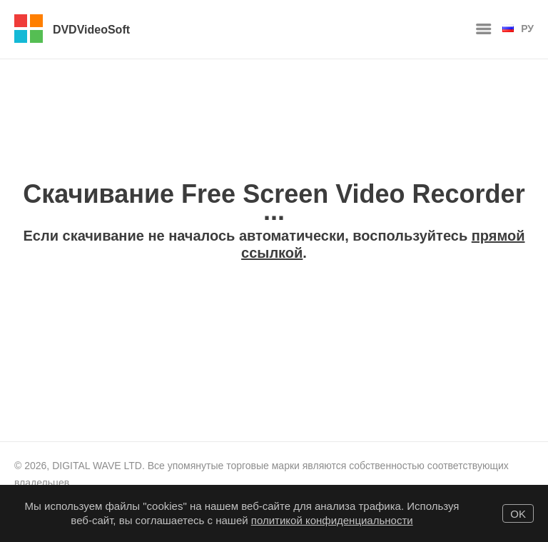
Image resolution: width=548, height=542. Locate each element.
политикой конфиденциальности (332, 520)
